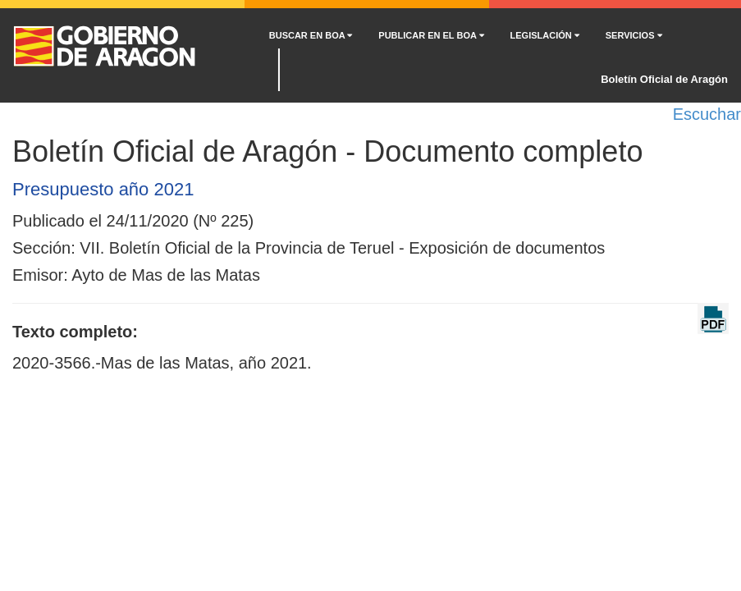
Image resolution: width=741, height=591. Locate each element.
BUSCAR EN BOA (311, 35)
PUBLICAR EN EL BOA (430, 35)
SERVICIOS (634, 35)
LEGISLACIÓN (544, 35)
